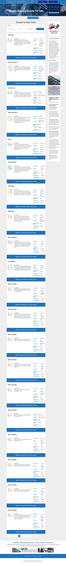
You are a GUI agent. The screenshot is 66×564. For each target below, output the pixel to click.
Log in (53, 1)
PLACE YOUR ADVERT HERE (33, 17)
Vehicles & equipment (21, 1)
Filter (40, 28)
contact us (43, 545)
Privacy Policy (27, 555)
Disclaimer (34, 555)
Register (42, 1)
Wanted (32, 1)
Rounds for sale (11, 1)
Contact (40, 555)
